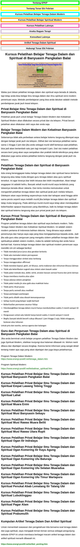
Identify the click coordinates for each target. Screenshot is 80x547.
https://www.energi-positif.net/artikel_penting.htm (24, 544)
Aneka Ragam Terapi (40, 31)
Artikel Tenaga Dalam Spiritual (40, 42)
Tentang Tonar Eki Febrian (40, 8)
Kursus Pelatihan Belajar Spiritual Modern (40, 20)
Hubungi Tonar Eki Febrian (40, 48)
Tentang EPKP (39, 3)
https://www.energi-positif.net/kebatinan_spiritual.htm (26, 368)
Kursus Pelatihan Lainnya (40, 25)
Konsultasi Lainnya (40, 37)
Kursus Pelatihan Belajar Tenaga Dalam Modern (40, 14)
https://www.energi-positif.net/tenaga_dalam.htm (24, 359)
